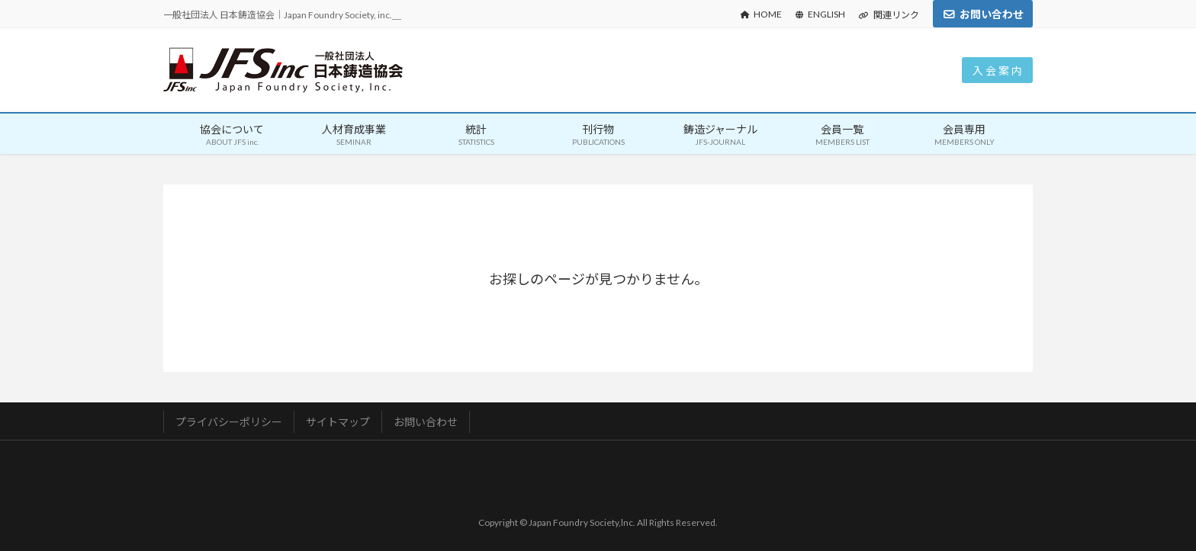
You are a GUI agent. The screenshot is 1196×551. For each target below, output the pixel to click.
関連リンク (889, 15)
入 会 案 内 (997, 70)
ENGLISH (820, 14)
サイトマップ (338, 421)
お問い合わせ (992, 14)
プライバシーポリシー (228, 421)
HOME (761, 14)
